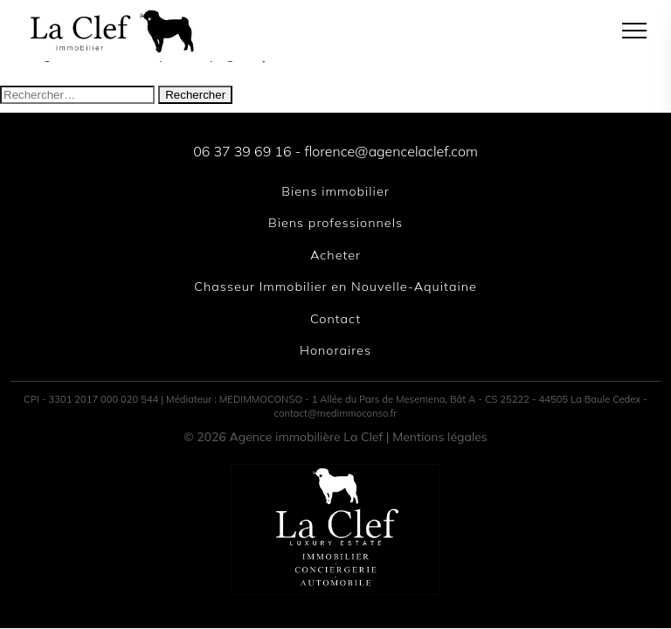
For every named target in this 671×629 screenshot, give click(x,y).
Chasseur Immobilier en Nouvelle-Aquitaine (335, 286)
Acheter (335, 255)
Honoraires (335, 350)
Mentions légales (440, 437)
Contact (335, 319)
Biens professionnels (335, 223)
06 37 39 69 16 (242, 151)
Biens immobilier (335, 191)
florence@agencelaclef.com (390, 151)
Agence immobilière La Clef (307, 437)
